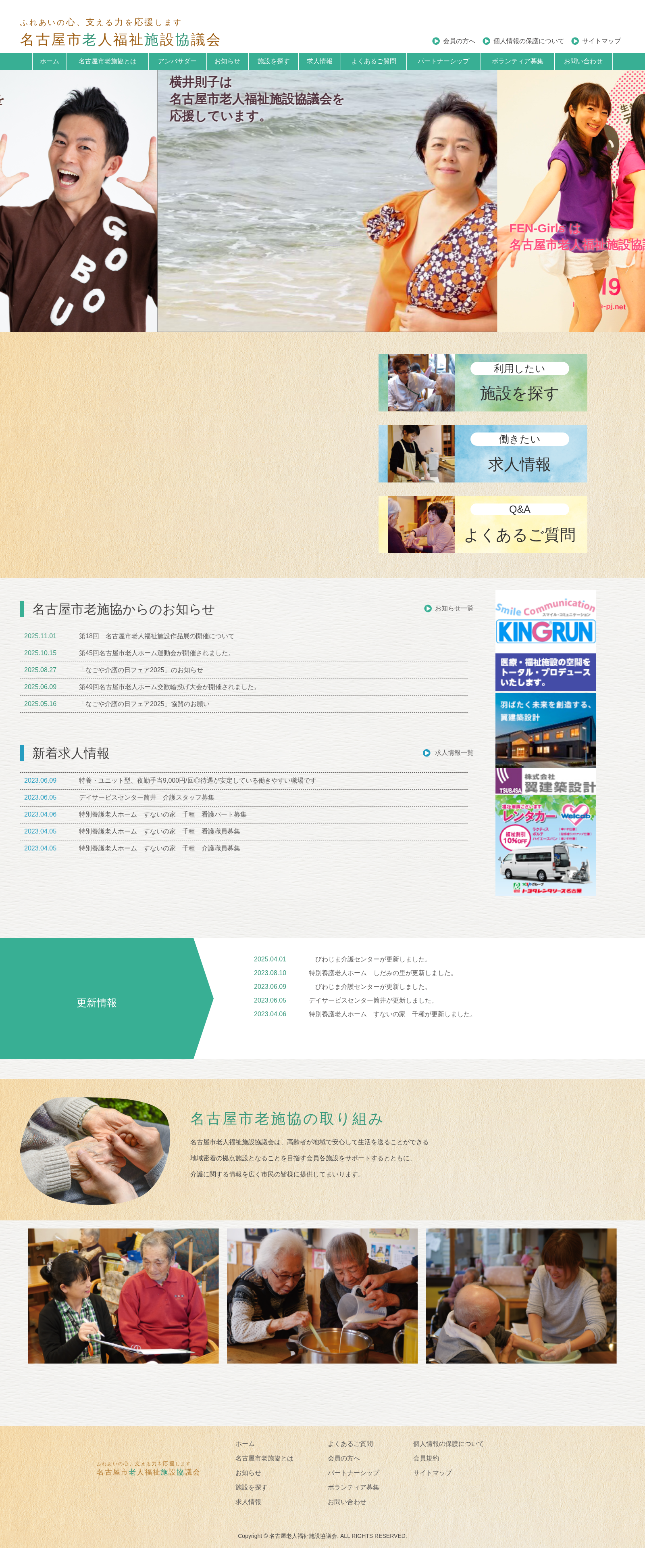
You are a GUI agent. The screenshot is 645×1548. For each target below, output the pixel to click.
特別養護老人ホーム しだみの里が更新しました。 (383, 972)
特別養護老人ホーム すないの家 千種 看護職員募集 (159, 831)
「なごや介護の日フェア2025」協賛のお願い (144, 703)
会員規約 (426, 1458)
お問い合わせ (583, 61)
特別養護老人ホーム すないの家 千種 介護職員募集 (159, 848)
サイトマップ (601, 41)
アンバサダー (177, 61)
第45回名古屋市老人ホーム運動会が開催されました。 (157, 653)
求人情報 (320, 61)
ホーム (49, 61)
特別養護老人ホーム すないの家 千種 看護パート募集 (163, 814)
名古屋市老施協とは (108, 61)
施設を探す (274, 61)
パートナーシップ (443, 61)
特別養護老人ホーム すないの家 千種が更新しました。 (392, 1014)
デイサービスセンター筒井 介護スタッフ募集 (146, 797)
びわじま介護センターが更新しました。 (370, 959)
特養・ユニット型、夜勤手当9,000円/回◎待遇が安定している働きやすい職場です (197, 780)
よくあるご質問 (373, 61)
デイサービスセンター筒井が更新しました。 (373, 1000)
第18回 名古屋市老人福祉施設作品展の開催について (157, 636)
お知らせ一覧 (454, 608)
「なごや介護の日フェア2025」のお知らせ (141, 669)
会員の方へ (459, 41)
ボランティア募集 (517, 61)
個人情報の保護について (528, 41)
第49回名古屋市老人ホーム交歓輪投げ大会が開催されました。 (169, 686)
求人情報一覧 (454, 752)
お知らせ (227, 61)
